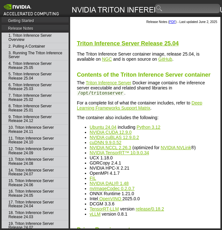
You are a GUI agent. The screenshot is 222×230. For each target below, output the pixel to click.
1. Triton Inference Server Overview (30, 38)
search (159, 8)
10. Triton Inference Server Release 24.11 (31, 130)
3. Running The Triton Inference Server (36, 55)
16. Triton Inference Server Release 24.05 (31, 193)
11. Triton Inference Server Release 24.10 (31, 140)
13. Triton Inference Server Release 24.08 (31, 161)
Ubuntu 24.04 (103, 127)
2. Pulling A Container (27, 46)
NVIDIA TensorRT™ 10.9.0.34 (119, 152)
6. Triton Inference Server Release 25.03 (30, 87)
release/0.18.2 (150, 208)
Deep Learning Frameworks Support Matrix (139, 105)
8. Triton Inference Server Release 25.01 (30, 108)
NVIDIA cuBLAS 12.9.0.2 (114, 137)
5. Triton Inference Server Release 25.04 (30, 76)
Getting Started (21, 21)
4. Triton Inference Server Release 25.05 (30, 66)
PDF (172, 22)
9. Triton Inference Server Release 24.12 (30, 119)
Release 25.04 (128, 43)
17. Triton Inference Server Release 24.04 (31, 204)
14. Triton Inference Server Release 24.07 (31, 172)
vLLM (95, 214)
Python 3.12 (148, 127)
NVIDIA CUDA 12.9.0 (111, 132)
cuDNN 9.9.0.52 (106, 142)
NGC (107, 59)
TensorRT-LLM (104, 208)
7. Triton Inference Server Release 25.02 (30, 98)
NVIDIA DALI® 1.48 (109, 183)
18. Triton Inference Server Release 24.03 (31, 215)
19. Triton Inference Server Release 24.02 (31, 226)
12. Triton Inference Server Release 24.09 (31, 151)
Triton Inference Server (108, 82)
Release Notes (20, 28)
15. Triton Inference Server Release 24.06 (31, 183)
